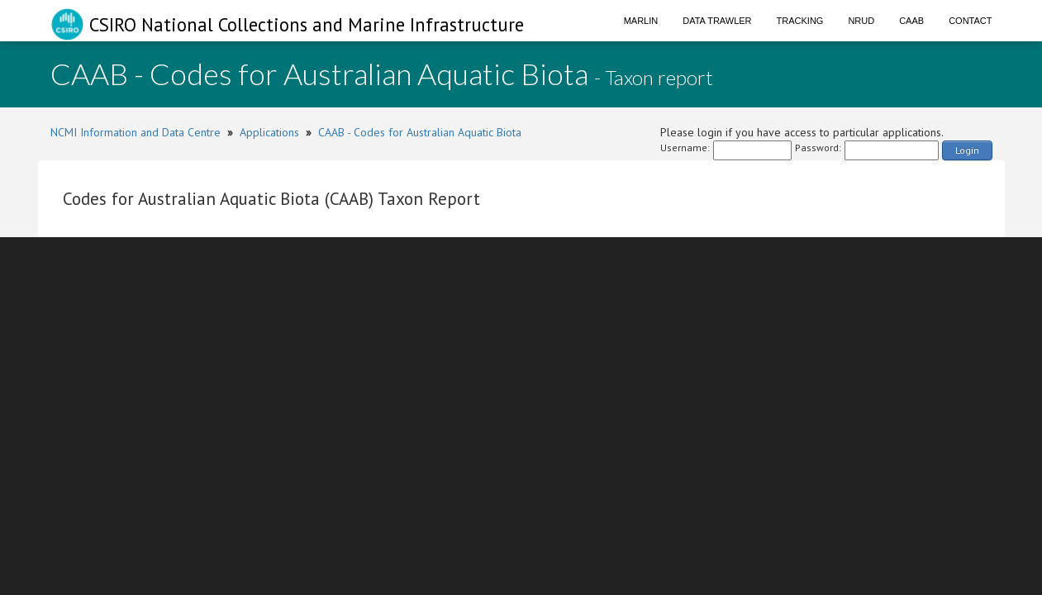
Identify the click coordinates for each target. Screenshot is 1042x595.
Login (967, 150)
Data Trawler (717, 21)
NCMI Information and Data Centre (135, 132)
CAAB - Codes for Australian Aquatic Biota (419, 132)
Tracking (800, 21)
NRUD (861, 21)
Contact (970, 21)
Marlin (641, 21)
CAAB (911, 21)
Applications (269, 132)
